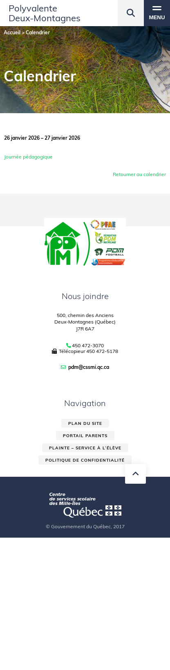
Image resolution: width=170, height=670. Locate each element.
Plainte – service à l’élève (85, 448)
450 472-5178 (102, 351)
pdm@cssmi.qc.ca (88, 367)
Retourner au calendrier (139, 174)
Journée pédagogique (28, 157)
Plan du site (85, 423)
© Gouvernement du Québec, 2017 (85, 526)
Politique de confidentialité (85, 460)
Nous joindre (85, 296)
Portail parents (85, 435)
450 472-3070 (88, 345)
